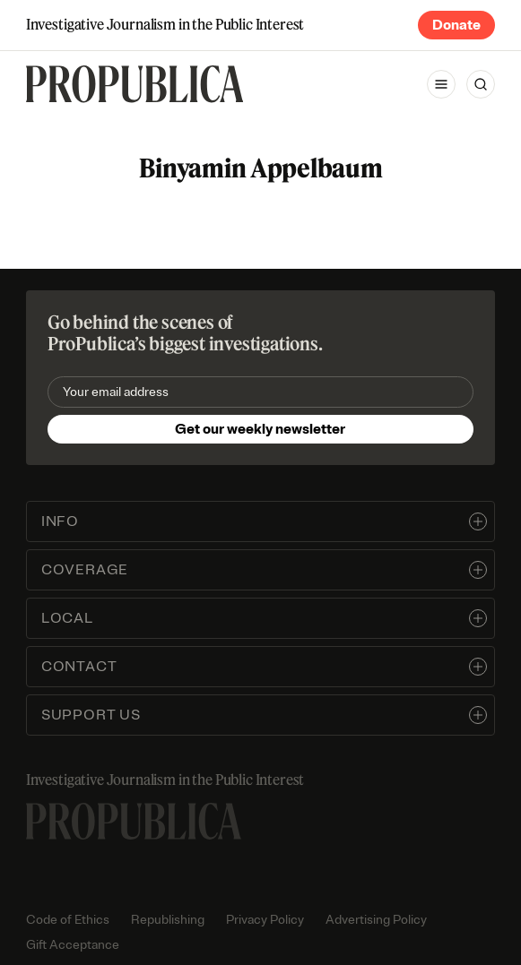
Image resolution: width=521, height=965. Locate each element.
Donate (456, 25)
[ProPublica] (135, 84)
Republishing (167, 919)
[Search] (480, 84)
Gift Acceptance (72, 944)
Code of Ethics (67, 919)
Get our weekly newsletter (260, 429)
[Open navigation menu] (441, 84)
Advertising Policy (376, 919)
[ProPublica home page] (133, 821)
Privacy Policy (265, 919)
